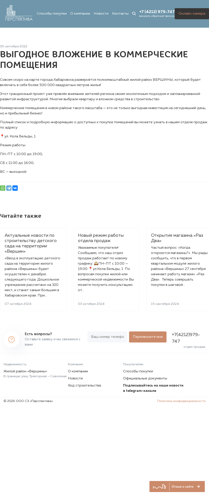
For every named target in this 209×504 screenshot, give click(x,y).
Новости (101, 13)
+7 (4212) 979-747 (157, 12)
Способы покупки (52, 13)
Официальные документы (145, 378)
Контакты (120, 13)
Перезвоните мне (148, 337)
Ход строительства (84, 385)
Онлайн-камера (191, 13)
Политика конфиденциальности (181, 401)
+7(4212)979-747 (186, 338)
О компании (80, 13)
